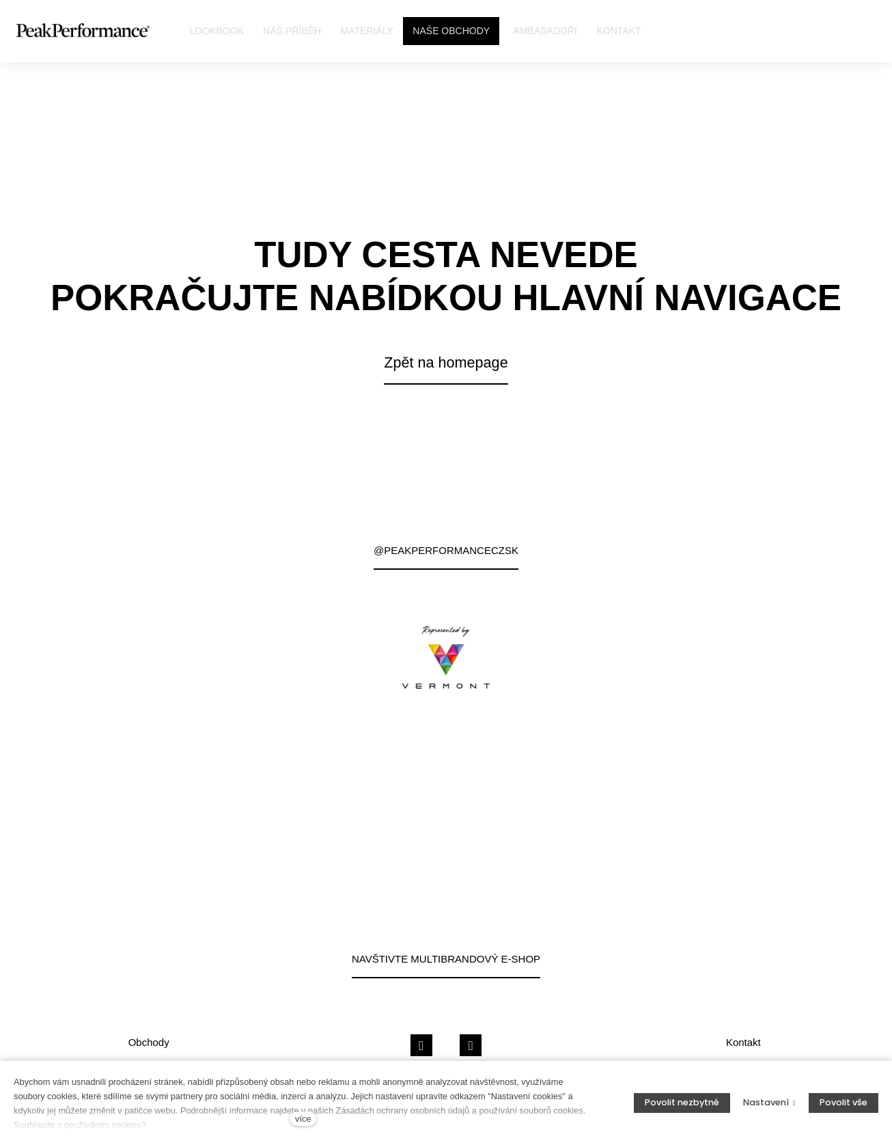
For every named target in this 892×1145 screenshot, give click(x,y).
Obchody (148, 1042)
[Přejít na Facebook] (421, 1045)
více (303, 1119)
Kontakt (743, 1042)
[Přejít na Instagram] (471, 1045)
